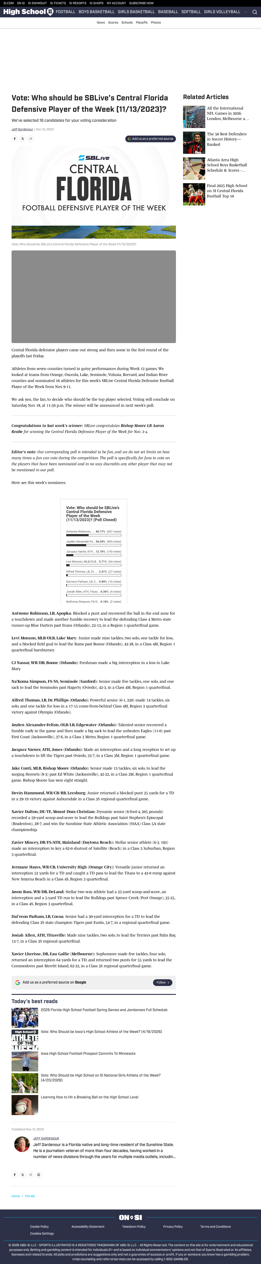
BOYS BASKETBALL (97, 12)
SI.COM (9, 3)
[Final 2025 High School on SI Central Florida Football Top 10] (216, 194)
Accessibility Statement (88, 1227)
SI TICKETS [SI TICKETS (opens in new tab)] (58, 3)
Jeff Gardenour (22, 129)
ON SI (21, 3)
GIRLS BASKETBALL (136, 12)
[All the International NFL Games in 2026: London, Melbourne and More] (216, 117)
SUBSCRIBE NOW (141, 3)
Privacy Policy (173, 1227)
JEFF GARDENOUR (46, 1138)
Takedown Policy (133, 1227)
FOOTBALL (65, 12)
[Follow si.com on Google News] (162, 982)
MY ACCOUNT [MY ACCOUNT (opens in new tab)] (116, 3)
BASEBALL (168, 12)
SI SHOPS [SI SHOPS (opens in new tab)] (97, 3)
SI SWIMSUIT (37, 3)
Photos (156, 22)
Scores (113, 22)
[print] (39, 1175)
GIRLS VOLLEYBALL (222, 12)
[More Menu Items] (246, 12)
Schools (127, 22)
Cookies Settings (42, 1234)
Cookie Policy (39, 1227)
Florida (30, 1196)
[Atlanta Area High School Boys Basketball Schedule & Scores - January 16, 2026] (216, 168)
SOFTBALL (191, 12)
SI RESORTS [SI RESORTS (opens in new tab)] (77, 3)
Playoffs (141, 22)
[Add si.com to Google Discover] (150, 139)
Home (16, 1196)
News (101, 22)
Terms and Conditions (215, 1227)
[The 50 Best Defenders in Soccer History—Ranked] (216, 143)
